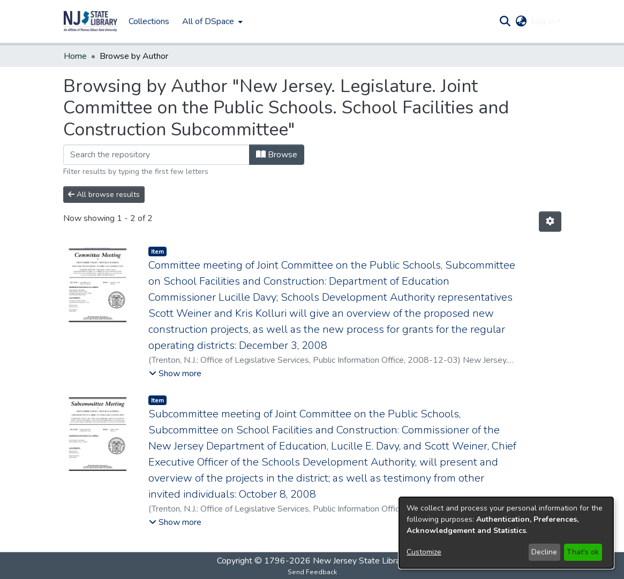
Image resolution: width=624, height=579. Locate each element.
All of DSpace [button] (208, 21)
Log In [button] (544, 21)
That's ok (583, 552)
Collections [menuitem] (149, 21)
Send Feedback (312, 572)
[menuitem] (211, 21)
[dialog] (506, 532)
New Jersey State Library (360, 561)
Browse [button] (276, 155)
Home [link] (75, 56)
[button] (90, 21)
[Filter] (156, 154)
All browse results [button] (104, 194)
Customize (424, 552)
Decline (544, 552)
